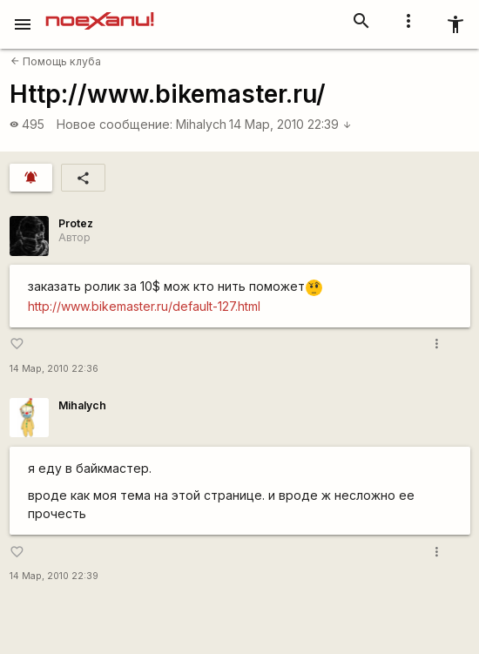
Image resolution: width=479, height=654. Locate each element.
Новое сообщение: (114, 124)
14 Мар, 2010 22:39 (290, 124)
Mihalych (201, 124)
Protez (75, 223)
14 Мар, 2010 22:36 (54, 368)
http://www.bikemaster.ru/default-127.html (144, 306)
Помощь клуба (56, 61)
